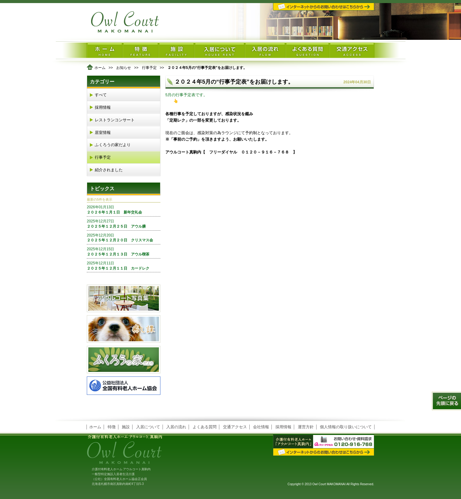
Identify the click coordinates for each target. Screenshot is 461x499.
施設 (126, 427)
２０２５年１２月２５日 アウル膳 (123, 224)
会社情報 (261, 427)
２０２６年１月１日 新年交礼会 (123, 209)
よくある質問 (205, 427)
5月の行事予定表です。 (186, 95)
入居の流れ (176, 427)
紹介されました (109, 170)
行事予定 (149, 68)
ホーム (100, 68)
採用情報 (103, 107)
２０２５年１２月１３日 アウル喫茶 (123, 251)
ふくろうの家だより (113, 144)
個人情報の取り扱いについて (346, 427)
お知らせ (123, 68)
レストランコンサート (115, 120)
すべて (101, 95)
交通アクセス (235, 427)
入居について (148, 427)
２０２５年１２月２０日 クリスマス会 (123, 238)
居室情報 (103, 132)
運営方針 (306, 427)
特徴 (112, 427)
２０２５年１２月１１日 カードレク (123, 265)
